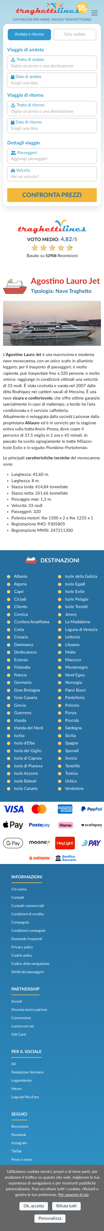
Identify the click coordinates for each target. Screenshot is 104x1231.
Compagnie (20, 922)
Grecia (20, 705)
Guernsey (23, 713)
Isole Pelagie (76, 599)
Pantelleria (74, 698)
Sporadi (72, 751)
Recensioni (19, 1127)
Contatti (17, 898)
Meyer (16, 1089)
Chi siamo (19, 889)
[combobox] (52, 66)
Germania (22, 683)
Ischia (19, 736)
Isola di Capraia (28, 758)
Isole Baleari (25, 781)
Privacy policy (22, 947)
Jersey (71, 614)
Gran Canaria (25, 698)
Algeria (20, 584)
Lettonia (72, 637)
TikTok (16, 1151)
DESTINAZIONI (59, 560)
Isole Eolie (75, 592)
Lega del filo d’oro (25, 1097)
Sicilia (70, 736)
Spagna (71, 743)
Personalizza (50, 1218)
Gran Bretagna (27, 690)
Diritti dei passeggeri (27, 972)
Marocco (73, 660)
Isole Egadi (75, 584)
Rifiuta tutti (66, 1206)
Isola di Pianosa (28, 766)
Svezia (71, 758)
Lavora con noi (22, 1026)
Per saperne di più (73, 1195)
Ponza (70, 713)
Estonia (21, 660)
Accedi (16, 1001)
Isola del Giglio (28, 751)
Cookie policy (21, 955)
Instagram (19, 1143)
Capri (19, 592)
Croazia (21, 637)
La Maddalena (77, 622)
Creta (19, 630)
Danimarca (23, 645)
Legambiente (21, 1080)
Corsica (21, 614)
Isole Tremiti (76, 607)
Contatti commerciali (27, 906)
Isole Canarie (26, 789)
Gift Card (18, 1034)
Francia (20, 675)
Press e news (21, 1160)
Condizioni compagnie (28, 931)
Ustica (71, 781)
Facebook (18, 1135)
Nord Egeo (75, 675)
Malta (70, 652)
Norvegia (73, 683)
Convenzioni (21, 1018)
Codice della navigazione (30, 964)
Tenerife (72, 766)
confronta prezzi (52, 195)
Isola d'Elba (24, 743)
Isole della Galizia (81, 576)
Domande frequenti (26, 939)
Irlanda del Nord (28, 728)
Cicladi (20, 599)
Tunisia (71, 773)
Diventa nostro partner (29, 1010)
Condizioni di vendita (27, 914)
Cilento (20, 607)
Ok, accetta (34, 1206)
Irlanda (20, 721)
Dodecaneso (25, 652)
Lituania (72, 645)
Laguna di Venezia (81, 630)
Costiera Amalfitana (31, 622)
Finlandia (22, 667)
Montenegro (76, 667)
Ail (13, 1064)
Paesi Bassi (75, 690)
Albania (20, 576)
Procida (72, 721)
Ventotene (74, 789)
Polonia (72, 705)
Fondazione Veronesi (27, 1072)
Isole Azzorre (26, 773)
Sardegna (73, 728)
